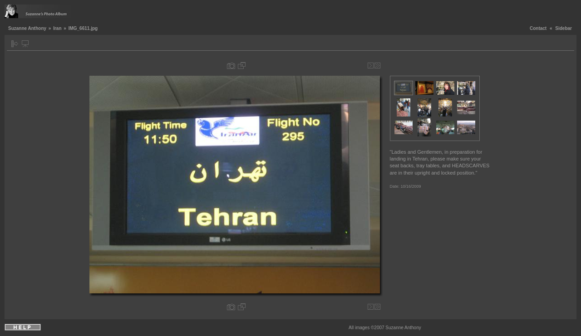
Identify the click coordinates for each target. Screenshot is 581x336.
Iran (57, 28)
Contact (538, 28)
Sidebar (563, 28)
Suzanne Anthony (27, 28)
